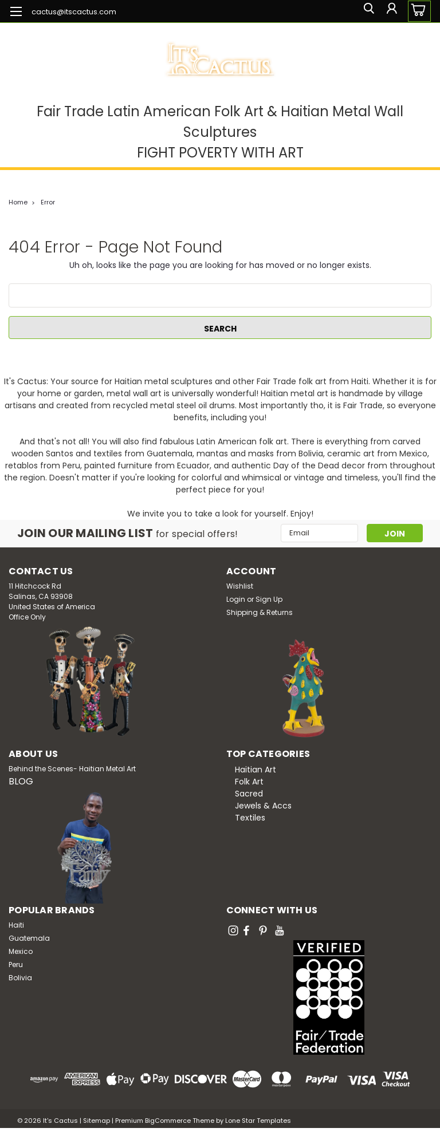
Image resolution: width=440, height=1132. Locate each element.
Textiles (250, 817)
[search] (365, 11)
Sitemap (96, 1120)
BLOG (21, 781)
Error (48, 202)
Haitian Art (255, 769)
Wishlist (239, 586)
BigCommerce (168, 1120)
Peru (16, 964)
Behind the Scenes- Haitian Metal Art (72, 769)
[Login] (390, 11)
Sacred (249, 793)
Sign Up (269, 599)
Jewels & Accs (263, 805)
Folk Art (249, 781)
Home (18, 202)
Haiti (16, 925)
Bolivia (20, 978)
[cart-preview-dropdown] (416, 11)
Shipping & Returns (259, 612)
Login (235, 599)
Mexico (21, 951)
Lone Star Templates (258, 1120)
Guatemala (29, 938)
